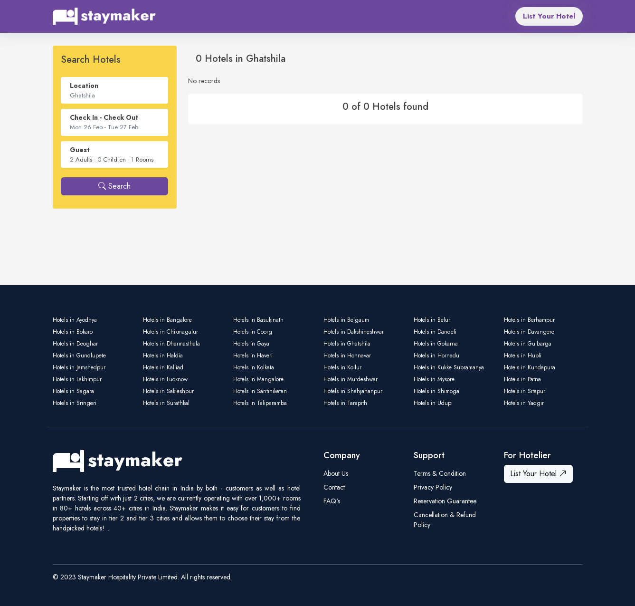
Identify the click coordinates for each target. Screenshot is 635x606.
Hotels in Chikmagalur (170, 331)
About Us (335, 473)
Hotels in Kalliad (163, 367)
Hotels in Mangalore (258, 379)
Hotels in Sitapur (524, 391)
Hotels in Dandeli (435, 331)
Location (84, 85)
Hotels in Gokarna (436, 343)
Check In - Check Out (104, 117)
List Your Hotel (549, 16)
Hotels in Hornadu (436, 355)
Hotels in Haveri (253, 355)
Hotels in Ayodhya (75, 320)
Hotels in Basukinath (258, 320)
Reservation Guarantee (445, 501)
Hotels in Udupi (433, 403)
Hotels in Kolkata (253, 367)
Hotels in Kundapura (529, 367)
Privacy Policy (433, 487)
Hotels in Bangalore (167, 320)
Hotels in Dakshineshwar (353, 331)
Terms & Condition (440, 473)
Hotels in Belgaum (346, 320)
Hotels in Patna (522, 379)
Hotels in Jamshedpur (79, 367)
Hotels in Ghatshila (346, 343)
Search (114, 186)
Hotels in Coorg (252, 331)
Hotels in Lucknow (165, 379)
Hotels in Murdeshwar (350, 379)
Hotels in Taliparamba (260, 403)
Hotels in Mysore (434, 379)
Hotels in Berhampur (529, 320)
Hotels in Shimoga (436, 391)
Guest (80, 149)
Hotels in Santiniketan (260, 391)
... (108, 528)
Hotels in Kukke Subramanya (449, 367)
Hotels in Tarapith (345, 403)
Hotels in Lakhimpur (77, 379)
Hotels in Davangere (529, 331)
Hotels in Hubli (522, 355)
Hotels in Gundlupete (79, 355)
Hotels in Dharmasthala (171, 343)
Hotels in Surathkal (166, 403)
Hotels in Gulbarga (527, 343)
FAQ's (331, 501)
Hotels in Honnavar (347, 355)
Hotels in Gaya (251, 343)
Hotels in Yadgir (524, 403)
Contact (334, 487)
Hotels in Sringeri (74, 403)
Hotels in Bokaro (73, 331)
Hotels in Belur (432, 320)
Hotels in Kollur (342, 367)
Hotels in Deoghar (75, 343)
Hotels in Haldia (163, 355)
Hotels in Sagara (73, 391)
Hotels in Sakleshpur (168, 391)
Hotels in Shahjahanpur (352, 391)
